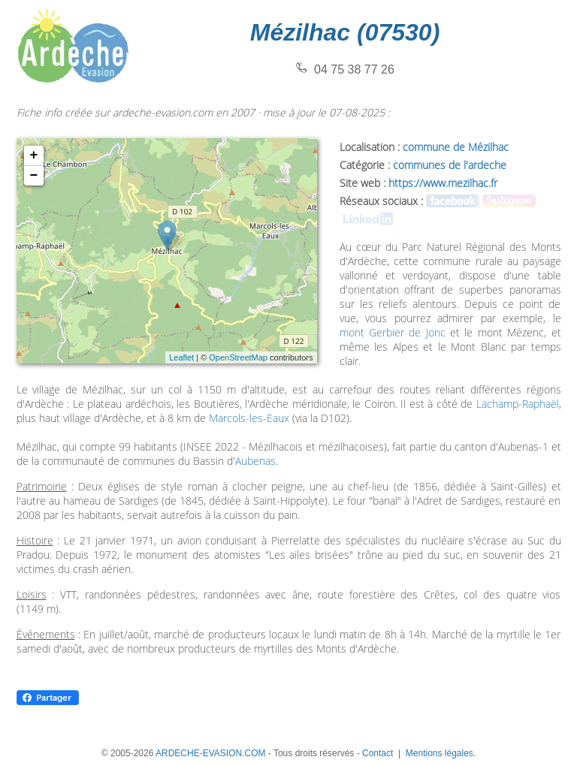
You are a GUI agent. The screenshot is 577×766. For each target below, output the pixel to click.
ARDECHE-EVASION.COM (210, 753)
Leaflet (181, 357)
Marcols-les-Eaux (249, 418)
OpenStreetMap (238, 357)
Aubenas (255, 461)
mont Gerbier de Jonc (393, 332)
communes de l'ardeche (449, 165)
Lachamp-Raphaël (517, 404)
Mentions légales (439, 753)
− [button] (34, 176)
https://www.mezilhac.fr (442, 183)
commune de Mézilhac (456, 147)
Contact (377, 753)
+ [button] (34, 155)
